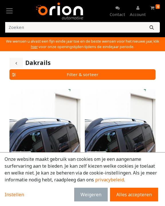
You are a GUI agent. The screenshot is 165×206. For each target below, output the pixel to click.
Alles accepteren (134, 194)
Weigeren (90, 194)
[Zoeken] (152, 27)
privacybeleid (109, 180)
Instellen (14, 194)
